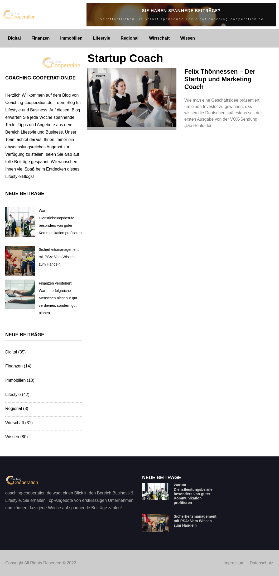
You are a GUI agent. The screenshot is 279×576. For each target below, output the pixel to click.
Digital (14, 38)
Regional (130, 38)
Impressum (234, 563)
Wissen (187, 38)
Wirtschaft (159, 38)
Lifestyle (101, 38)
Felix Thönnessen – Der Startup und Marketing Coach (219, 79)
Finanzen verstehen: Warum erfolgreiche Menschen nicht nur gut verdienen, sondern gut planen (58, 298)
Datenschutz (261, 563)
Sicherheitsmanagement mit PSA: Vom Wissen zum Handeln (59, 256)
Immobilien (71, 38)
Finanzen (40, 38)
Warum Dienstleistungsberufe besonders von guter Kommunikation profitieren (193, 494)
